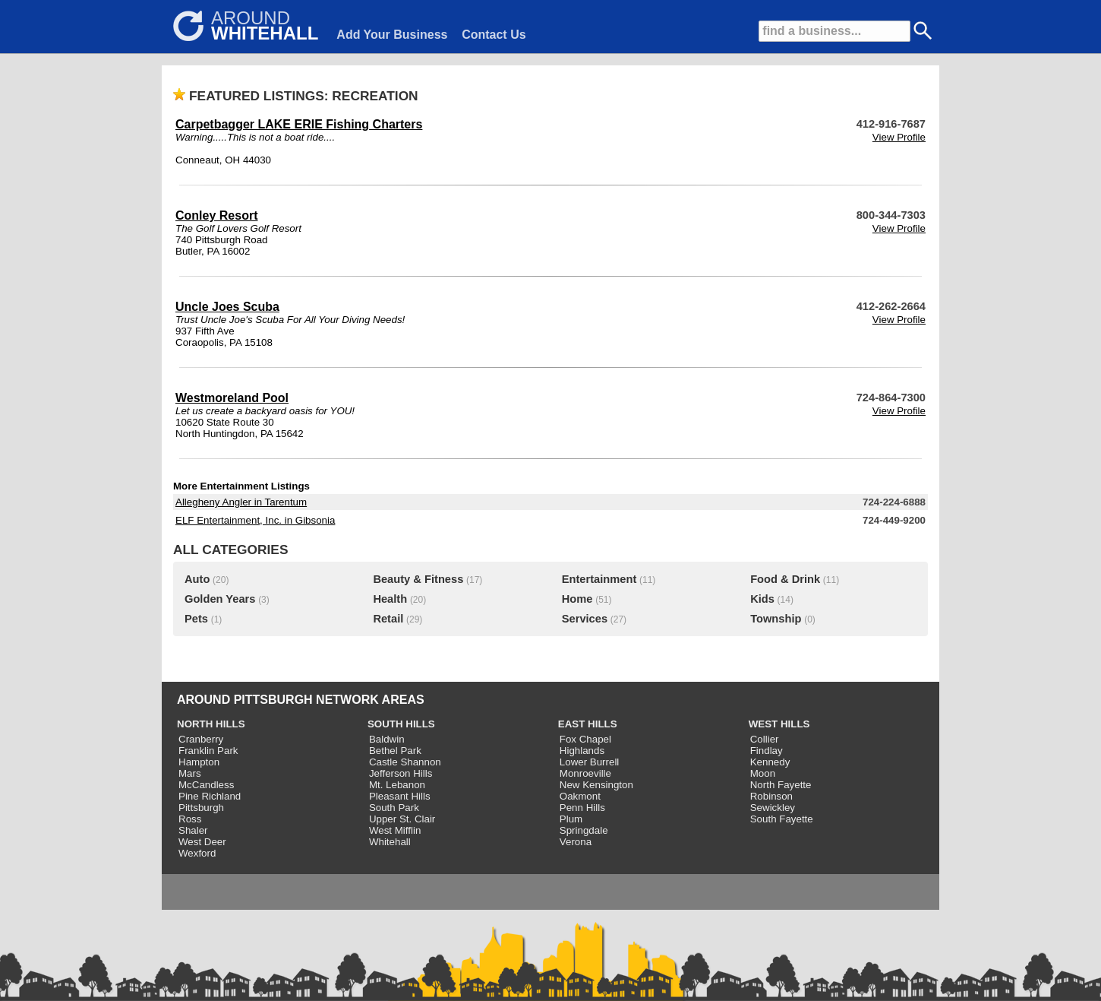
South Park (394, 807)
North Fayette (781, 784)
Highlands (582, 750)
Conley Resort (216, 215)
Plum (571, 819)
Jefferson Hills (400, 773)
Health (390, 599)
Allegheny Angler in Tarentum (241, 502)
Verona (576, 841)
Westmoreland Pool (232, 397)
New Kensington (596, 784)
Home (577, 599)
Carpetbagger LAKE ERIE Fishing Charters (298, 124)
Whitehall (390, 841)
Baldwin (387, 739)
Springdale (584, 830)
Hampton (198, 762)
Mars (189, 773)
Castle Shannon (405, 762)
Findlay (766, 750)
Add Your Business (391, 34)
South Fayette (781, 819)
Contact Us (493, 34)
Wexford (197, 853)
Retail (388, 619)
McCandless (206, 784)
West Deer (202, 841)
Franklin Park (208, 750)
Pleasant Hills (400, 796)
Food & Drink (785, 579)
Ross (189, 819)
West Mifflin (395, 830)
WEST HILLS (779, 724)
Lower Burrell (590, 762)
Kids (762, 599)
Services (584, 619)
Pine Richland (209, 796)
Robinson (771, 796)
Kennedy (770, 762)
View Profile (899, 137)
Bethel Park (395, 750)
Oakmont (580, 796)
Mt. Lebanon (397, 784)
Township (775, 619)
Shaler (193, 830)
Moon (762, 773)
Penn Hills (582, 807)
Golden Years (220, 599)
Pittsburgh (201, 807)
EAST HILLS (587, 724)
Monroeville (585, 773)
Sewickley (772, 807)
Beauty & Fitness (418, 579)
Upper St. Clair (402, 819)
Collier (764, 739)
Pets (196, 619)
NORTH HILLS (211, 724)
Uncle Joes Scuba (227, 306)
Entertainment (599, 579)
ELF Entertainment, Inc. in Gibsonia (255, 520)
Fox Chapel (585, 739)
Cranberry (200, 739)
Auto (197, 579)
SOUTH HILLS (401, 724)
